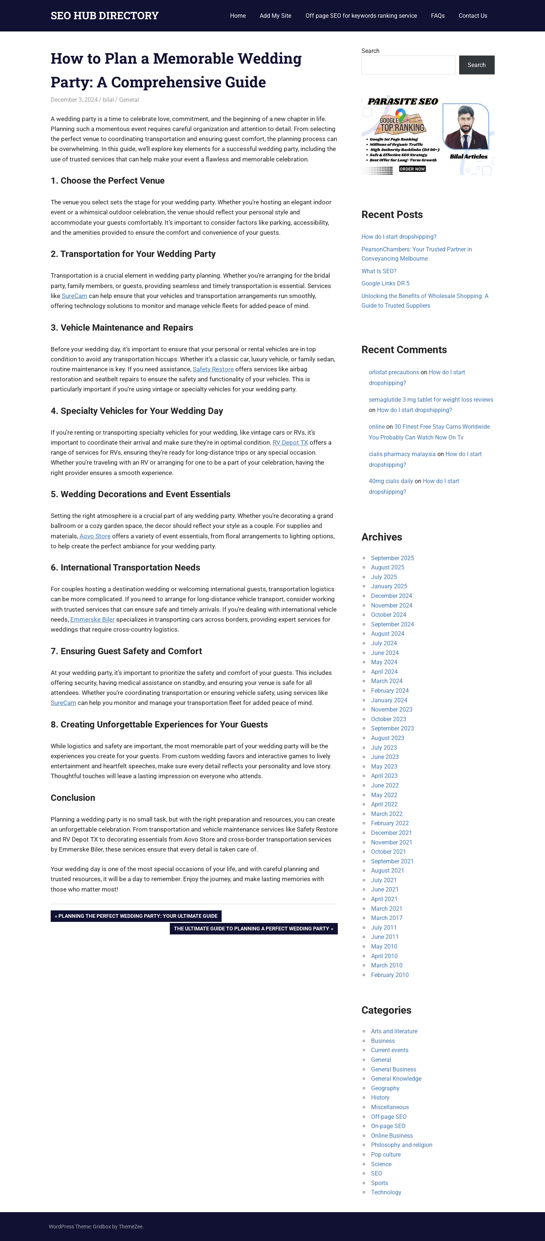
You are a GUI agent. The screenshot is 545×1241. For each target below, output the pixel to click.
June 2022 (385, 785)
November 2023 (392, 709)
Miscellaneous (390, 1107)
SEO (376, 1173)
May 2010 (384, 946)
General (129, 99)
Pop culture (386, 1154)
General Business (393, 1069)
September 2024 (392, 624)
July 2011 (384, 927)
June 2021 (385, 889)
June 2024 (385, 652)
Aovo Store (95, 536)
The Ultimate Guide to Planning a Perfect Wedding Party (251, 929)
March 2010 (387, 965)
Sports (379, 1183)
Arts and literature (394, 1031)
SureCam (74, 296)
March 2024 (387, 681)
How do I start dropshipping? (399, 236)
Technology (386, 1192)
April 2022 (384, 804)
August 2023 (387, 738)
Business (383, 1040)
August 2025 (387, 567)
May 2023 (384, 766)
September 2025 (392, 558)
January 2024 (389, 700)
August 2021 (387, 870)
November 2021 (392, 842)
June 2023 (385, 756)
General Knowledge (396, 1078)
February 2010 (390, 975)
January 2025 (389, 586)
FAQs (438, 15)
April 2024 (384, 671)
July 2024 (384, 643)
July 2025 (384, 577)
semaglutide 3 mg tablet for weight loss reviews (431, 399)
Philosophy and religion (402, 1144)
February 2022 (390, 823)
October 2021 (388, 851)
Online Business (392, 1135)
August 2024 (387, 633)
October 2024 (388, 614)
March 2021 (387, 908)
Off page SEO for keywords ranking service (361, 15)
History (380, 1097)
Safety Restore (213, 369)
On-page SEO (388, 1126)
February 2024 (390, 690)
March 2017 (387, 917)
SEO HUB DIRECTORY (105, 15)
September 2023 (392, 728)
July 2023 (384, 747)
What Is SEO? (379, 271)
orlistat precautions (394, 372)
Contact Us (473, 15)
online (377, 426)
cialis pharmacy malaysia (402, 454)
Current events (389, 1050)
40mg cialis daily (391, 481)
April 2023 (384, 775)
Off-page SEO (389, 1116)
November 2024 (392, 605)
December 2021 (391, 832)
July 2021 (384, 880)
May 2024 (384, 662)
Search (370, 50)
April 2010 (384, 956)
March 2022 (387, 813)
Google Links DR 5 (385, 283)
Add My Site (275, 15)
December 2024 (391, 595)
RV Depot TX (290, 442)
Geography (385, 1088)
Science (381, 1164)
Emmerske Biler (92, 619)
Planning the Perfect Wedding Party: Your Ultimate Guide (138, 916)
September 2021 (392, 861)
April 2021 (384, 899)
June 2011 (385, 936)
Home (238, 15)
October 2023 (388, 719)
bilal (108, 99)
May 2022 (384, 795)
